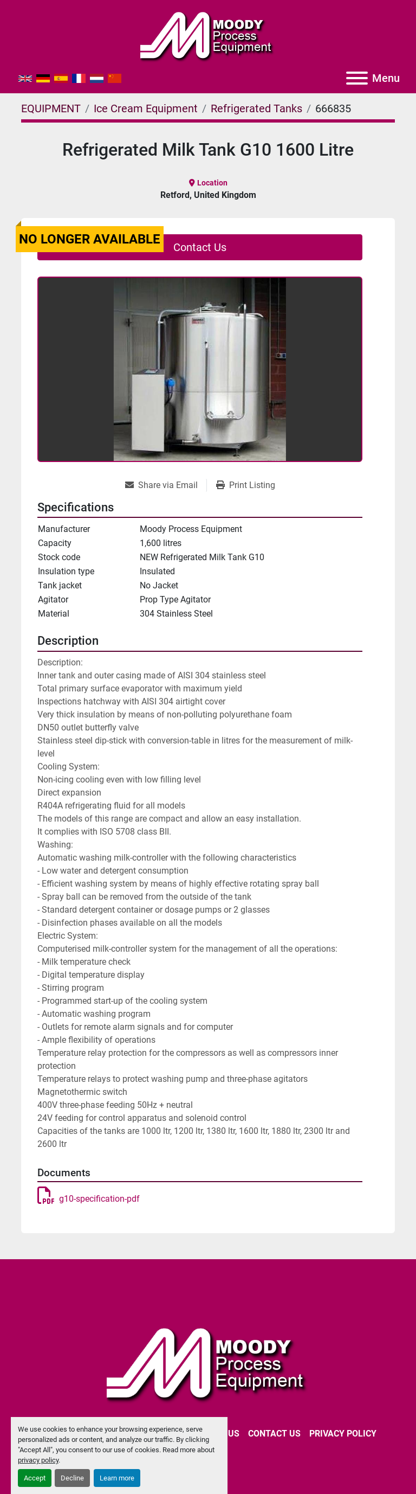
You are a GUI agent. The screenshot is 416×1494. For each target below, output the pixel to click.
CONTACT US (274, 1433)
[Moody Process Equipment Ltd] (208, 1363)
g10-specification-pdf (88, 1199)
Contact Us (199, 247)
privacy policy (38, 1460)
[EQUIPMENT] (51, 108)
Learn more (117, 1478)
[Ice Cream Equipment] (146, 108)
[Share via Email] (166, 485)
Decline (72, 1478)
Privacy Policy (342, 1433)
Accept (35, 1478)
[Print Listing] (246, 485)
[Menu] (357, 78)
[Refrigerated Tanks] (256, 108)
